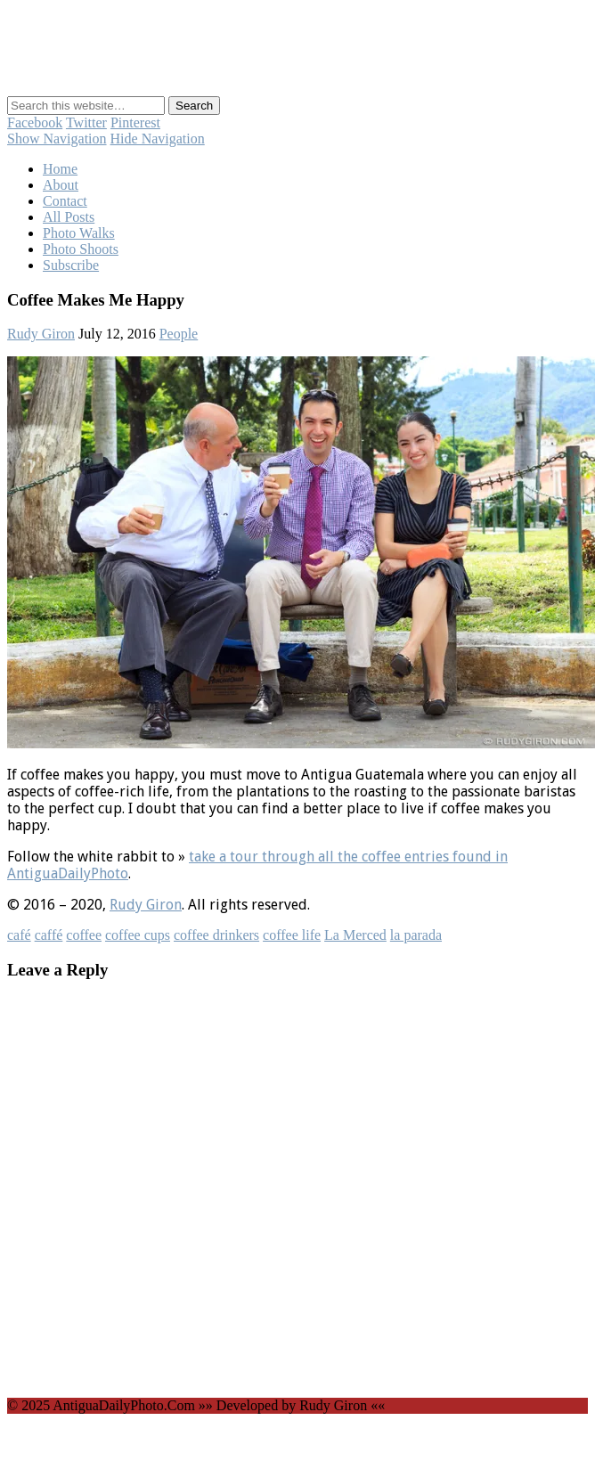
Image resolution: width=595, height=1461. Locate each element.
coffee (84, 935)
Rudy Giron (41, 333)
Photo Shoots (80, 249)
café (19, 935)
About (60, 184)
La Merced (355, 935)
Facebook (34, 122)
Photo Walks (79, 233)
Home (60, 168)
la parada (416, 935)
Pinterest (135, 122)
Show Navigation (57, 138)
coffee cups (137, 935)
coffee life (292, 935)
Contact (65, 200)
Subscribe (71, 265)
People (179, 333)
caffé (49, 935)
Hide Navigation (157, 138)
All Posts (68, 216)
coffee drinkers (216, 935)
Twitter (86, 122)
